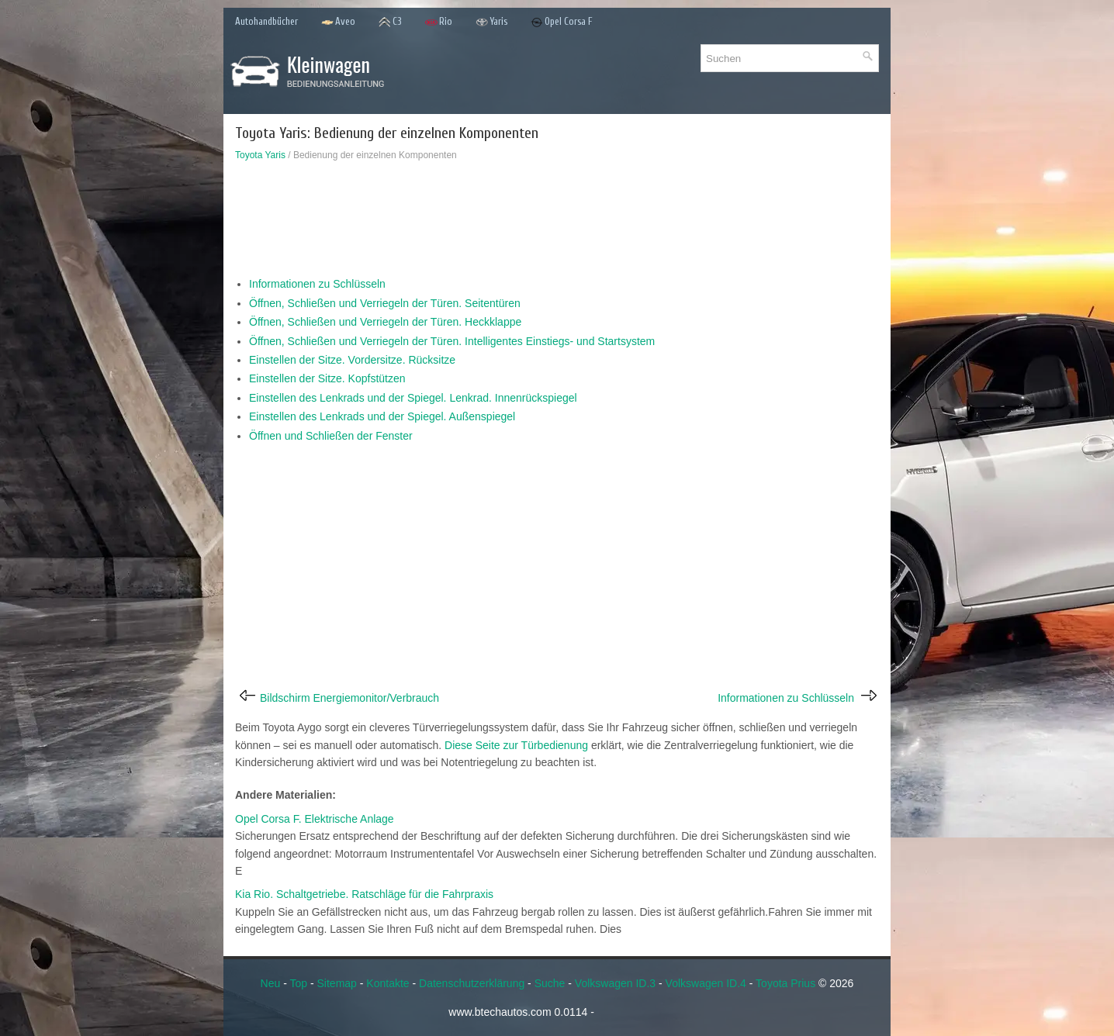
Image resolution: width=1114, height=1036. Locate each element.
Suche (550, 983)
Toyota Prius (785, 983)
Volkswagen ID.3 (615, 983)
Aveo (338, 22)
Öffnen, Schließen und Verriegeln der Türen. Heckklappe (385, 322)
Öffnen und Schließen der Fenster (331, 436)
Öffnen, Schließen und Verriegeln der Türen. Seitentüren (385, 303)
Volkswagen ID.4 (706, 983)
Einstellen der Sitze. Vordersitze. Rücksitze (352, 360)
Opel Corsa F (562, 22)
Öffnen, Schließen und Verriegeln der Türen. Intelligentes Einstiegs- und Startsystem (452, 341)
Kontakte (387, 983)
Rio (438, 22)
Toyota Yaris (260, 155)
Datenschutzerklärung (471, 983)
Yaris (491, 22)
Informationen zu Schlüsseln (317, 284)
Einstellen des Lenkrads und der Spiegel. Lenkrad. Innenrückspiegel (413, 398)
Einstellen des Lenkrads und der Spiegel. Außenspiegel (382, 416)
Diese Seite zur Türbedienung (516, 745)
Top (298, 983)
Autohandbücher (266, 21)
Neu (271, 983)
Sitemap (337, 983)
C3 (390, 22)
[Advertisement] (557, 222)
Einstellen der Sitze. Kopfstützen (327, 378)
